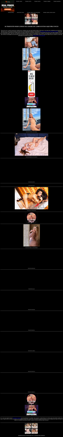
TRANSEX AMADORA (57, 1)
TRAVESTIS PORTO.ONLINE (39, 35)
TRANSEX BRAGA (11, 12)
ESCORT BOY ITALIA (20, 12)
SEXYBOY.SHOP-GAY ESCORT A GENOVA (49, 31)
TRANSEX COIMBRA (47, 1)
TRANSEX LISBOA (19, 1)
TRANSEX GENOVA (17, 418)
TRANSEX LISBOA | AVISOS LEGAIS (49, 12)
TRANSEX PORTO (28, 1)
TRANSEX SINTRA (37, 1)
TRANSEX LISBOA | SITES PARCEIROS (33, 12)
